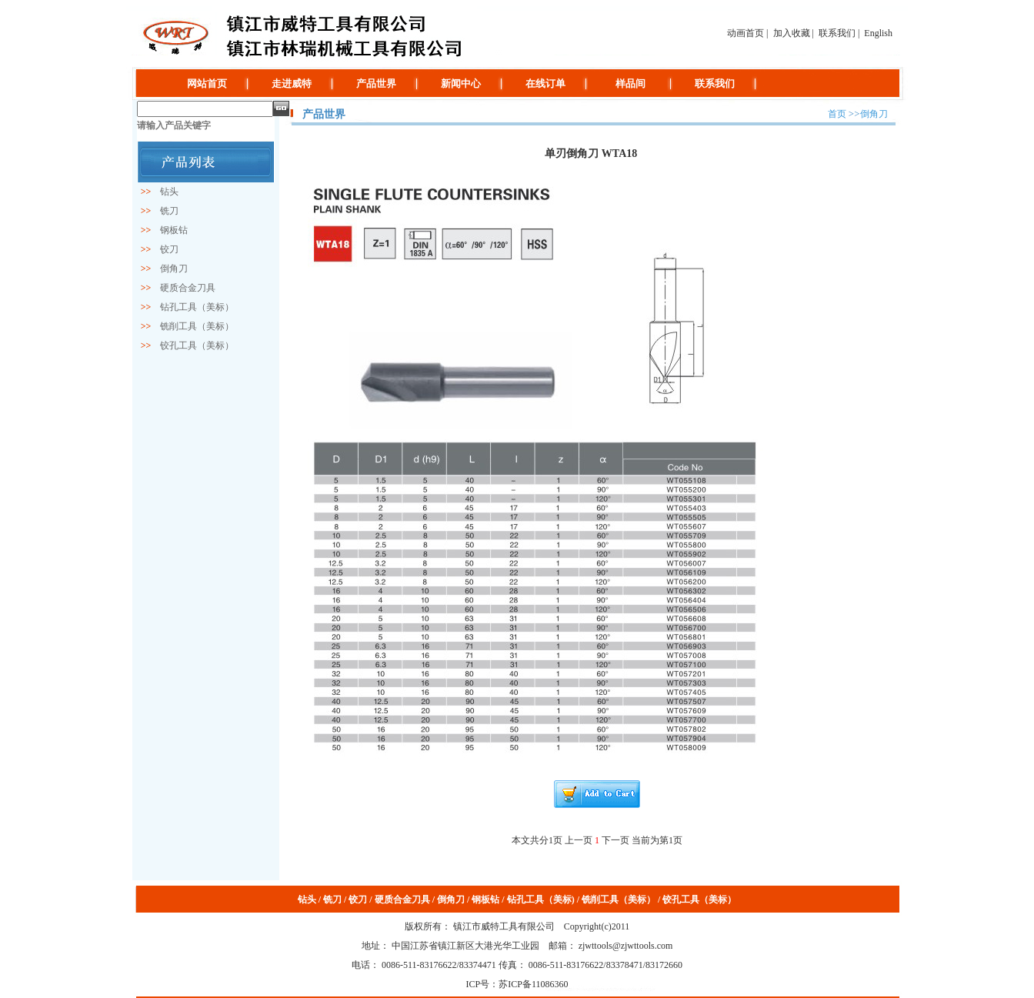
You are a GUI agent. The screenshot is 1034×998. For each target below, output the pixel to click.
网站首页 (207, 83)
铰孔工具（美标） (192, 345)
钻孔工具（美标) (541, 899)
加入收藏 (791, 33)
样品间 (630, 83)
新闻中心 (461, 83)
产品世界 (376, 83)
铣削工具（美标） (192, 326)
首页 (837, 113)
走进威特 (292, 83)
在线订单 (545, 83)
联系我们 (837, 33)
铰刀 (164, 249)
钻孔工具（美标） (192, 307)
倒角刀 (169, 268)
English (878, 33)
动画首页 (745, 33)
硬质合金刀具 (183, 287)
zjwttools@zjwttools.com (624, 945)
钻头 (164, 191)
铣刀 (164, 210)
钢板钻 (169, 230)
